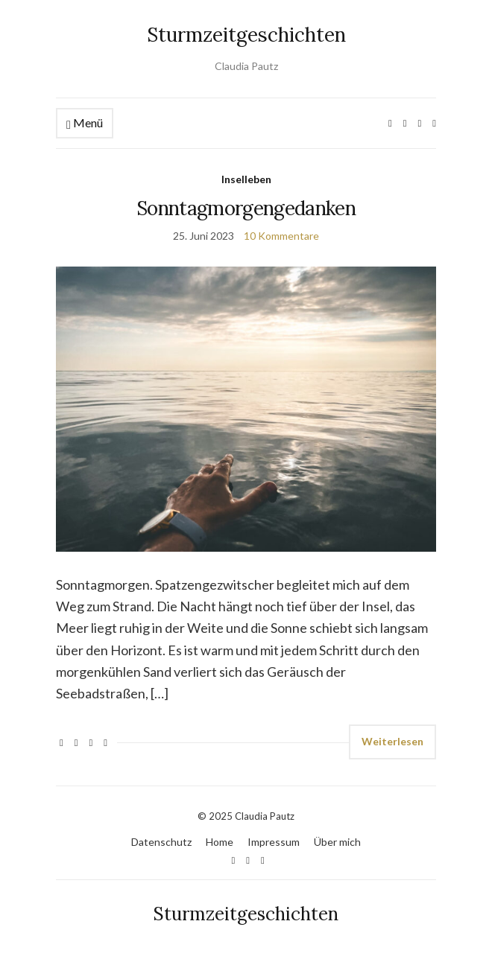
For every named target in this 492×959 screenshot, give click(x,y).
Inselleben (246, 179)
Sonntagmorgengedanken (246, 208)
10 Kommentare (281, 235)
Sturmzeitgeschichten (246, 34)
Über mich (337, 841)
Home (219, 841)
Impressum (273, 841)
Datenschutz (161, 841)
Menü (84, 123)
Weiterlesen (392, 741)
